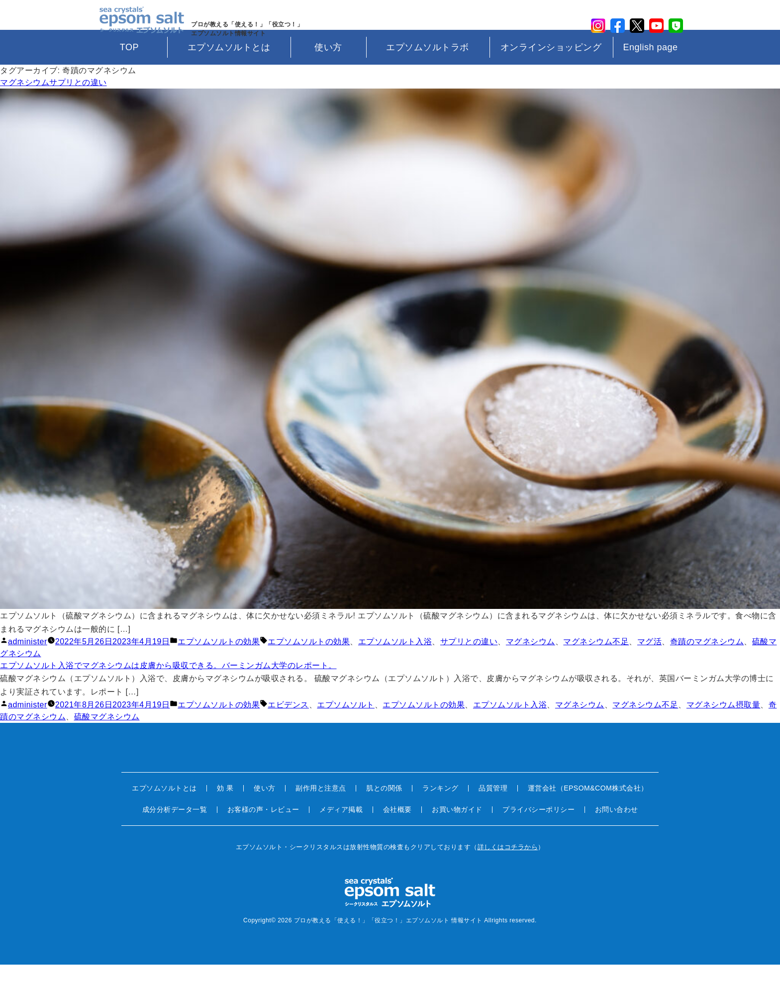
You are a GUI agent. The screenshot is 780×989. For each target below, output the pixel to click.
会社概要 (397, 834)
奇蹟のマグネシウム (707, 666)
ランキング (440, 813)
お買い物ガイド (457, 834)
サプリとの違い (469, 666)
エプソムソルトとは (229, 72)
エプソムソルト (346, 729)
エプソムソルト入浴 (395, 666)
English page (650, 72)
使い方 (328, 72)
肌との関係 (384, 813)
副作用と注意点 (320, 813)
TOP (129, 72)
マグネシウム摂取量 (723, 729)
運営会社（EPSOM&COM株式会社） (588, 813)
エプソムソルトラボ (427, 72)
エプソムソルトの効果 (219, 666)
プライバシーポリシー (538, 834)
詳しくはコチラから (508, 872)
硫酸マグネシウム (107, 741)
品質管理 (493, 813)
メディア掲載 (341, 834)
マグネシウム (530, 666)
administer (27, 666)
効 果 (225, 813)
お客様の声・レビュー (263, 834)
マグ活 (649, 666)
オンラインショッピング (551, 72)
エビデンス (288, 729)
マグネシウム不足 (596, 666)
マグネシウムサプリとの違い (53, 107)
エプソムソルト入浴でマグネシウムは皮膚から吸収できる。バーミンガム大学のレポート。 (168, 690)
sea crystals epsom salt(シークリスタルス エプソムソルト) (137, 27)
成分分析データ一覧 (174, 834)
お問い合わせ (616, 834)
